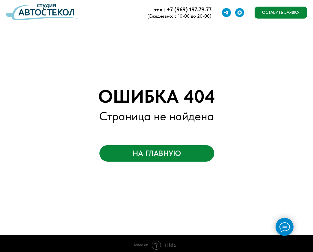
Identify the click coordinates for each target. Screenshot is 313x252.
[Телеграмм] (226, 12)
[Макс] (239, 12)
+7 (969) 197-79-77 (189, 9)
